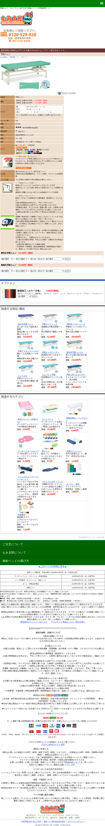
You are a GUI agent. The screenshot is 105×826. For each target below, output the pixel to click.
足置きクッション (74, 451)
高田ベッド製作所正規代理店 (54, 821)
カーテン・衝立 (73, 484)
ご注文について (12, 544)
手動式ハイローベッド (75, 324)
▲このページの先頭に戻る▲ (52, 566)
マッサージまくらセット (28, 451)
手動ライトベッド (49, 324)
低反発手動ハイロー (75, 352)
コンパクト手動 (48, 375)
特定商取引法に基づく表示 (31, 821)
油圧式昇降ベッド (25, 324)
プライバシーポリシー (76, 821)
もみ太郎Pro (3, 57)
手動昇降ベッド (14, 57)
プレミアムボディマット (52, 482)
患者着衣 (21, 515)
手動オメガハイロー (50, 352)
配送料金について (73, 762)
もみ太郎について (14, 552)
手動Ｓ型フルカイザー (75, 375)
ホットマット (47, 419)
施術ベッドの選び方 (15, 560)
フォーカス (22, 376)
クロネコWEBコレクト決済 (53, 744)
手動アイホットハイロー (28, 351)
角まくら (46, 451)
